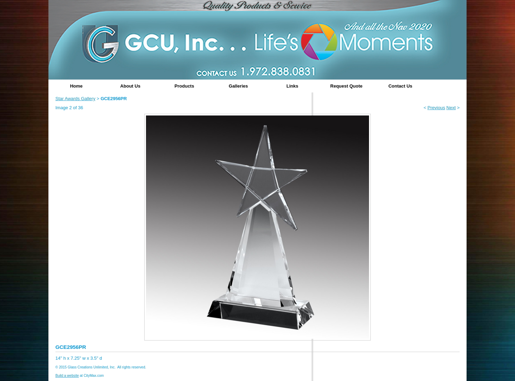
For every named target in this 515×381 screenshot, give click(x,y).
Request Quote (346, 86)
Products (184, 86)
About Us (130, 86)
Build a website (67, 376)
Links (292, 86)
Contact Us (401, 86)
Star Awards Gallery (75, 98)
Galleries (238, 86)
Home (76, 86)
